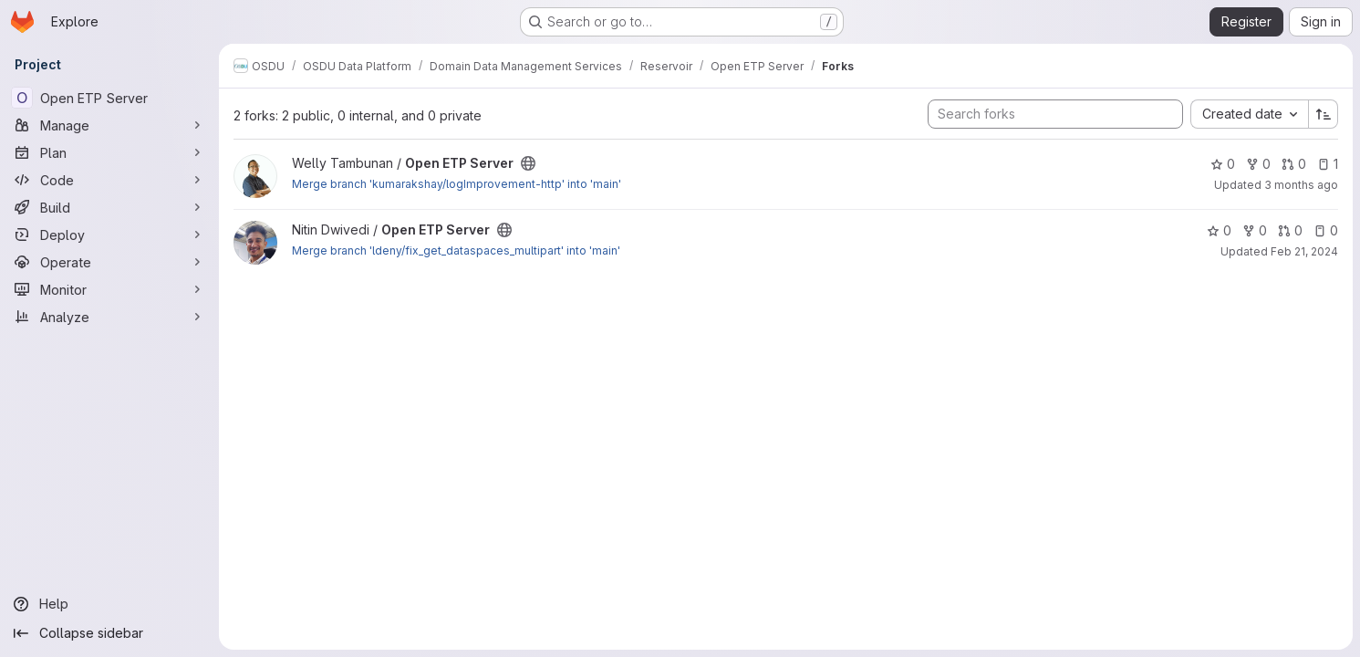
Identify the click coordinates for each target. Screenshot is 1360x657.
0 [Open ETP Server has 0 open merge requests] (1294, 164)
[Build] (109, 207)
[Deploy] (109, 234)
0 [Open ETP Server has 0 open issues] (1325, 230)
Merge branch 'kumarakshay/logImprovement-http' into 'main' (456, 184)
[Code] (109, 180)
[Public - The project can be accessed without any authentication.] (528, 163)
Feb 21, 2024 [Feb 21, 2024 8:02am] (1304, 251)
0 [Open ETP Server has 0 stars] (1222, 164)
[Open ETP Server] (109, 97)
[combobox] (1249, 114)
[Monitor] (109, 289)
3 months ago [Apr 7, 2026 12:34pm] (1301, 185)
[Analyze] (109, 316)
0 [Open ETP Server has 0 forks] (1258, 164)
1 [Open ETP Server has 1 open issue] (1327, 164)
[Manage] (109, 125)
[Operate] (109, 262)
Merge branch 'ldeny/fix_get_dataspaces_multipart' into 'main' (456, 250)
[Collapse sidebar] (109, 633)
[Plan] (109, 152)
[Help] (109, 604)
